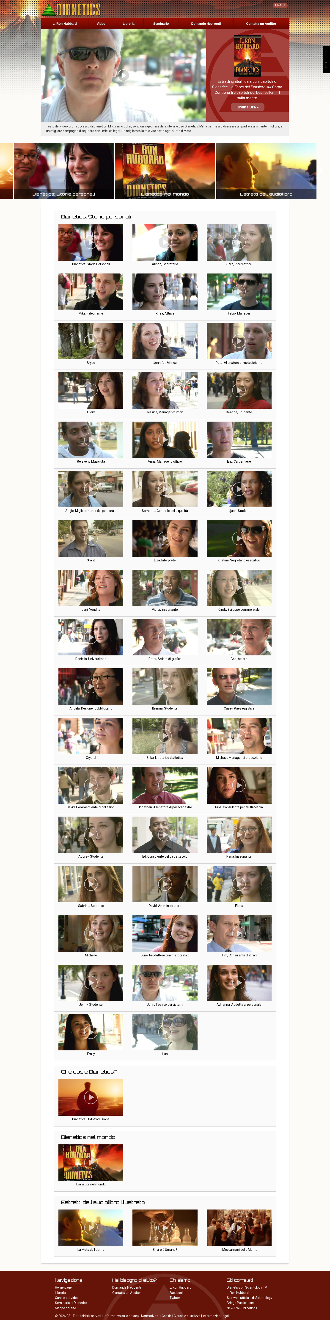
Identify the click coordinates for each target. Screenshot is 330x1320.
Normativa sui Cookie (156, 1316)
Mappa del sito (65, 1308)
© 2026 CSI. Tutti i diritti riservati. (78, 1316)
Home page (63, 1287)
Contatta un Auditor (261, 23)
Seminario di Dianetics (71, 1303)
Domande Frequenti (126, 1287)
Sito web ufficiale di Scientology (249, 1298)
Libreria (128, 23)
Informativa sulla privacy (121, 1316)
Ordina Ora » (247, 107)
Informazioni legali (216, 1316)
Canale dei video (67, 1298)
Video (101, 23)
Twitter (175, 1298)
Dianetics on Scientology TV (247, 1287)
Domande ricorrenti (206, 23)
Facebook (177, 1293)
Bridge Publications (241, 1303)
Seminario (161, 23)
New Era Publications (242, 1308)
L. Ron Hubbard (65, 23)
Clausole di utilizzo (187, 1316)
